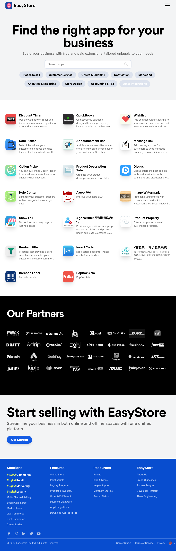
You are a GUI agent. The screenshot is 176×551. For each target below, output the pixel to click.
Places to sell (31, 75)
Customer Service (61, 75)
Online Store (57, 474)
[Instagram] (16, 534)
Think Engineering (147, 496)
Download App (63, 512)
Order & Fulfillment (60, 496)
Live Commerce (15, 513)
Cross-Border (14, 524)
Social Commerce (17, 502)
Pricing (97, 474)
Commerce (19, 474)
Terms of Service (144, 542)
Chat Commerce (16, 519)
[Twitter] (31, 534)
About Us (142, 474)
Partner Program (146, 485)
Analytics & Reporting (42, 83)
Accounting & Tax (102, 83)
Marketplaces (14, 508)
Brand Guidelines (146, 479)
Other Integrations (135, 83)
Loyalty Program (59, 485)
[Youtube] (39, 534)
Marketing (145, 75)
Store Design (73, 83)
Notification (121, 75)
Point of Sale (57, 479)
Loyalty (16, 491)
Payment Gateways (61, 501)
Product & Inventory (61, 490)
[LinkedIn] (24, 534)
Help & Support (101, 485)
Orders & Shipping (93, 75)
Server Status (101, 496)
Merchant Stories (103, 490)
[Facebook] (9, 534)
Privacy (161, 542)
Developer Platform (147, 490)
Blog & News (100, 479)
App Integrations (59, 507)
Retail (15, 480)
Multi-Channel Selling (19, 497)
